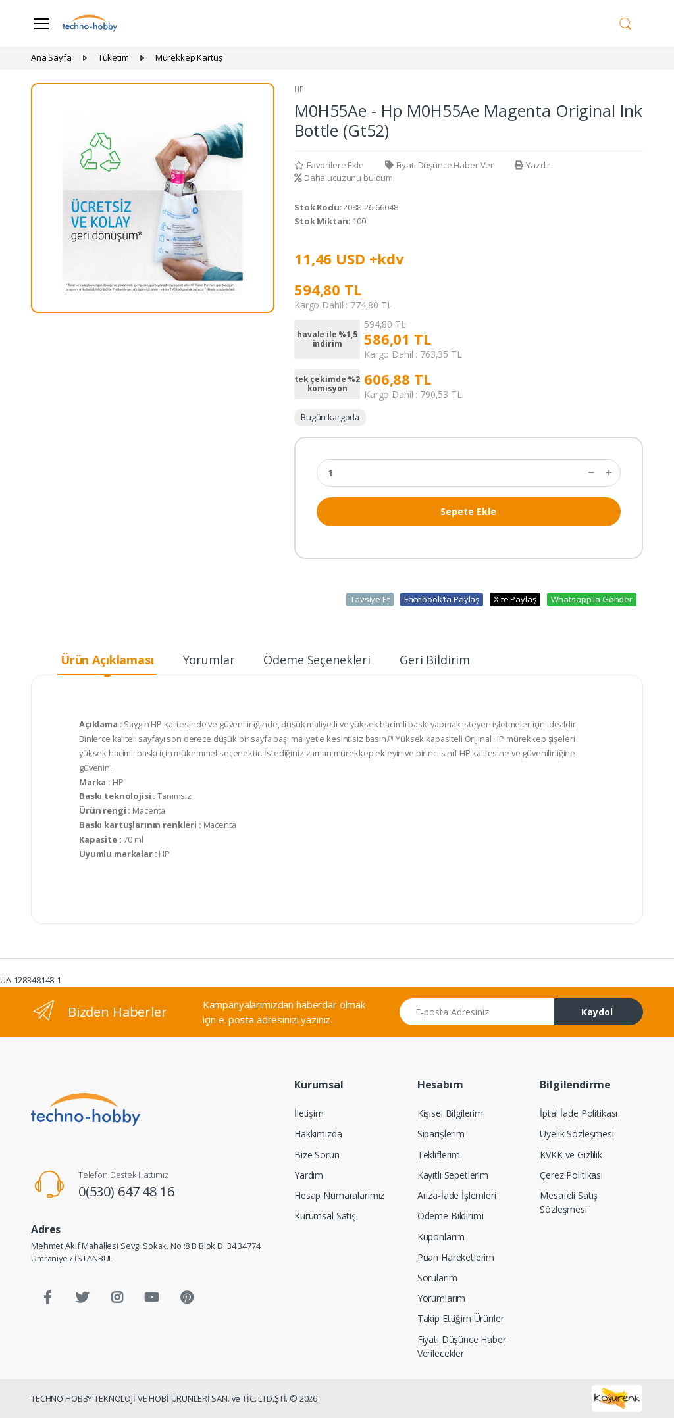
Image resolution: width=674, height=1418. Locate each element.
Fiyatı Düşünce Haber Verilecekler (461, 1346)
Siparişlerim (441, 1133)
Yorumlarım (441, 1298)
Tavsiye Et (370, 599)
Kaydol (597, 1012)
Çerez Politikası (571, 1175)
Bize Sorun (317, 1154)
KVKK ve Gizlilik (571, 1154)
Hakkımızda (318, 1133)
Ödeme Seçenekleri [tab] (317, 660)
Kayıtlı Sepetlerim (452, 1175)
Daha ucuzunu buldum (343, 177)
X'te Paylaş (515, 599)
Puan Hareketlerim (456, 1257)
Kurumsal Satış (325, 1216)
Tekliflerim (438, 1154)
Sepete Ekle (468, 511)
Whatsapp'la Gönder (592, 599)
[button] (625, 22)
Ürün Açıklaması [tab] (107, 660)
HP (299, 89)
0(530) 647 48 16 (126, 1191)
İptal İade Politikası (578, 1113)
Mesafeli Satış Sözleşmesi (569, 1202)
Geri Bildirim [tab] (435, 660)
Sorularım (437, 1277)
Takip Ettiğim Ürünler (460, 1318)
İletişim (309, 1113)
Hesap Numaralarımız (339, 1195)
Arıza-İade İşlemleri (456, 1195)
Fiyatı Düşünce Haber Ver (439, 165)
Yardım (308, 1175)
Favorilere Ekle (329, 165)
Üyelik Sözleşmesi (577, 1133)
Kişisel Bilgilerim (450, 1113)
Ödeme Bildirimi (450, 1216)
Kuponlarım (441, 1237)
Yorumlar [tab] (209, 660)
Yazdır (532, 165)
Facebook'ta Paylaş (441, 599)
